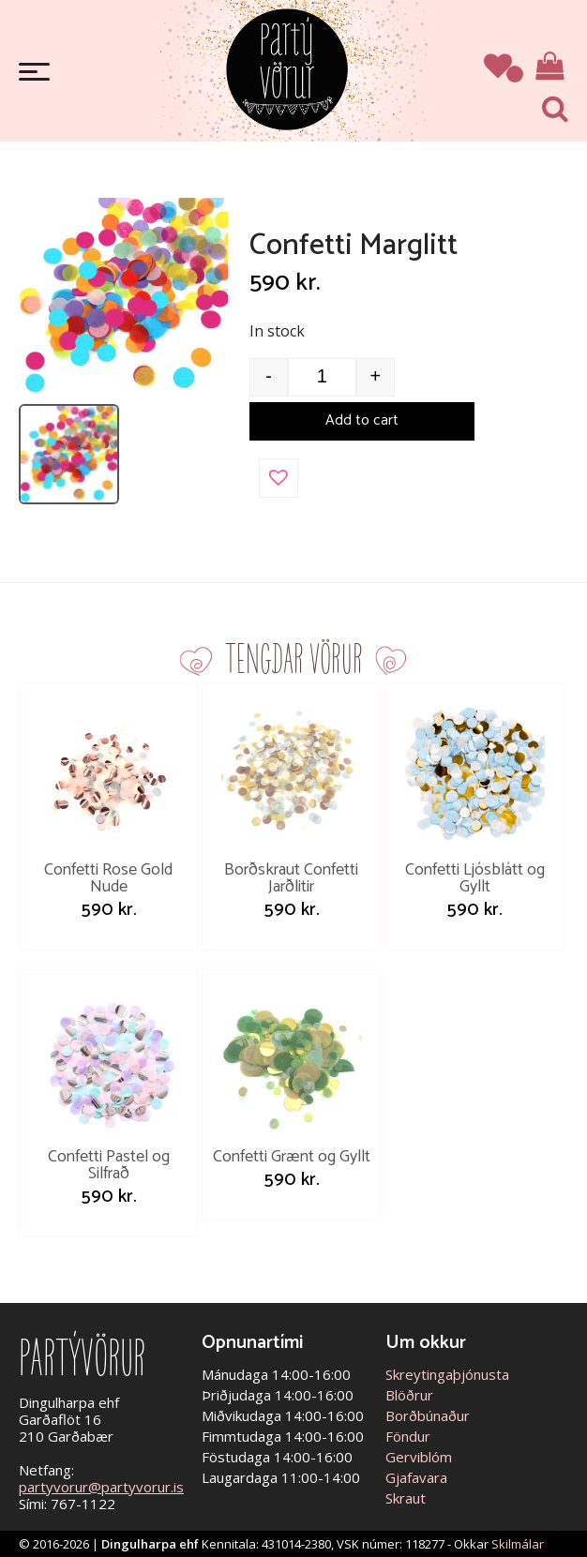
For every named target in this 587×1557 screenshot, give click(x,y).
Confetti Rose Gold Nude (108, 878)
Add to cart (362, 420)
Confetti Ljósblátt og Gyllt (475, 878)
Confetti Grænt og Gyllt (291, 1157)
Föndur (407, 1436)
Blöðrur (409, 1394)
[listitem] (69, 454)
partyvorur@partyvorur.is (101, 1486)
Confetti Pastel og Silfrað (109, 1165)
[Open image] (123, 295)
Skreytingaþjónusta (447, 1374)
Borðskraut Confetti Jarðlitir (291, 878)
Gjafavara (416, 1477)
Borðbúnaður (427, 1415)
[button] (278, 478)
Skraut (405, 1498)
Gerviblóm (418, 1456)
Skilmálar (517, 1543)
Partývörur (287, 68)
